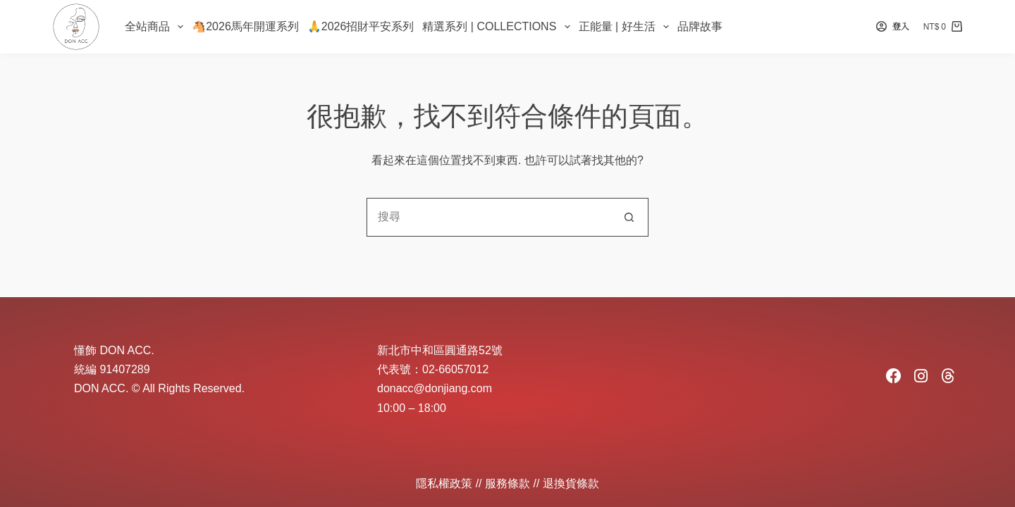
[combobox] (488, 217)
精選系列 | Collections (498, 26)
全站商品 (156, 26)
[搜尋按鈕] (629, 217)
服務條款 (507, 483)
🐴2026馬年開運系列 (245, 26)
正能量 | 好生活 (626, 26)
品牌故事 (699, 26)
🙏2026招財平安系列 (360, 26)
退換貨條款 (571, 483)
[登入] (892, 27)
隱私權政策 (444, 483)
